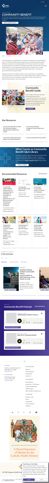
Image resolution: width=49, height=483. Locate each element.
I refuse (41, 479)
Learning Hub (29, 401)
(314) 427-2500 (8, 380)
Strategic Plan (29, 374)
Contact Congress (30, 403)
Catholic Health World (14, 262)
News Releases (29, 382)
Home (3, 55)
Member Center (30, 397)
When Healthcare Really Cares (33, 391)
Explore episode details (12, 327)
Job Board (28, 406)
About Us (28, 369)
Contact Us (28, 376)
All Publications (4, 262)
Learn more (30, 108)
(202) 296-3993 (8, 371)
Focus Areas (8, 55)
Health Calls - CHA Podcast (32, 384)
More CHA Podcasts (40, 306)
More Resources (43, 173)
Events (27, 399)
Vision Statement (30, 371)
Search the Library (22, 165)
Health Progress (24, 262)
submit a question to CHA (31, 160)
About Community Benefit (10, 22)
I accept (28, 479)
